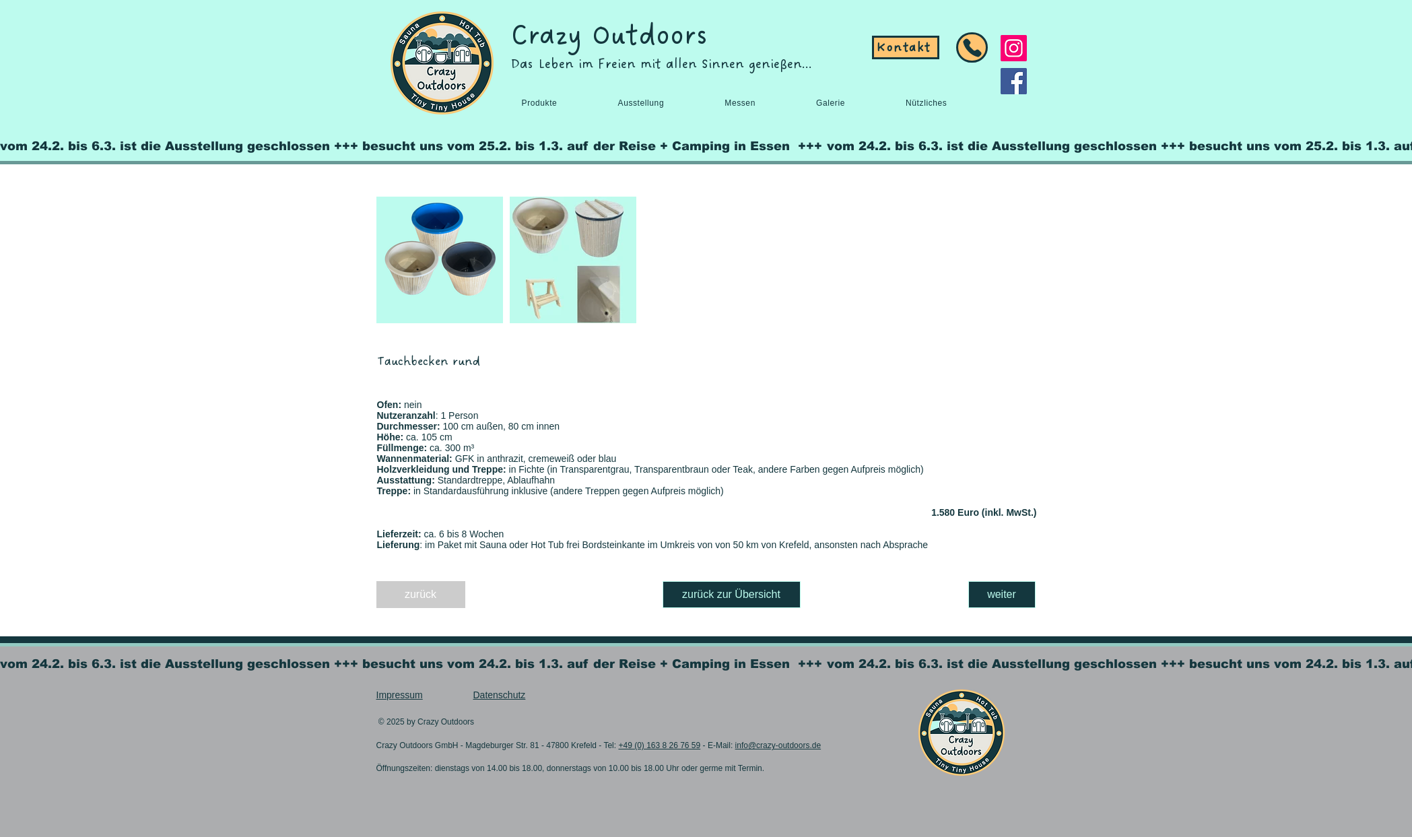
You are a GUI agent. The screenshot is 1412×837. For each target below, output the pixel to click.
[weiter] (1002, 594)
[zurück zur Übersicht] (732, 594)
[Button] (972, 47)
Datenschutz (499, 695)
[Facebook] (1014, 81)
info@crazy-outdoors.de (778, 745)
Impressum (399, 695)
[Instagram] (1014, 48)
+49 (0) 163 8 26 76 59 (659, 745)
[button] (539, 103)
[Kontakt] (905, 47)
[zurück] (420, 594)
